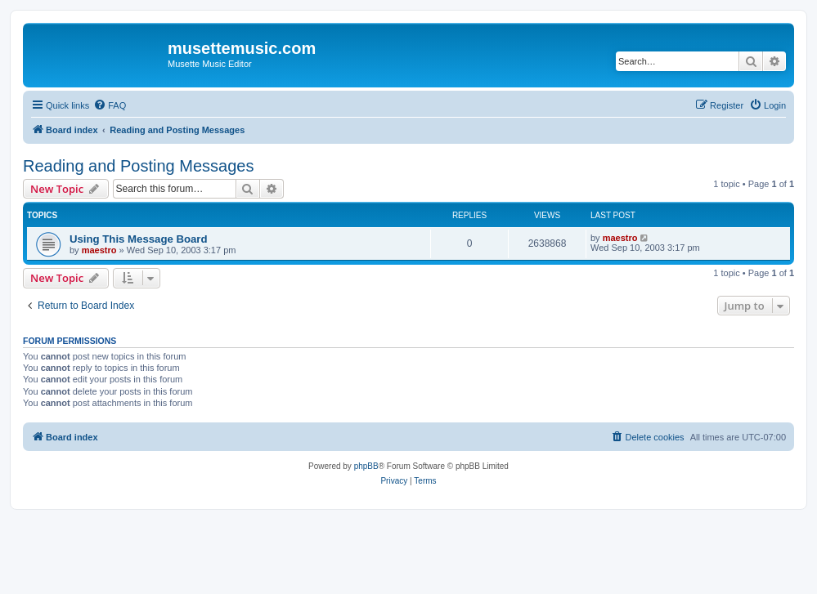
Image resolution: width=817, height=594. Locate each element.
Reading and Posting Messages (138, 166)
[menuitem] (109, 105)
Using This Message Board (139, 239)
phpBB (366, 466)
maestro (99, 250)
